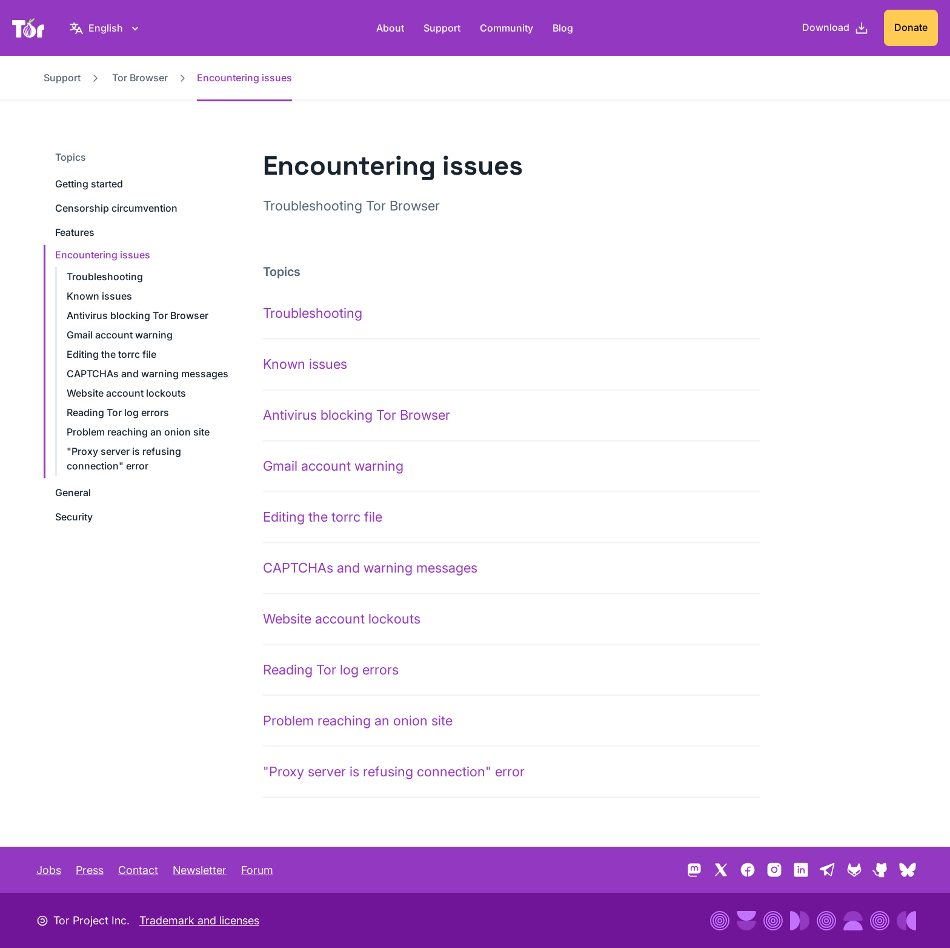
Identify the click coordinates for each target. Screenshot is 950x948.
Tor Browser (140, 78)
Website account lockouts (126, 393)
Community (506, 28)
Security (74, 517)
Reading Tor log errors (118, 412)
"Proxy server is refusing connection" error (394, 771)
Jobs (48, 870)
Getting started (89, 184)
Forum (257, 870)
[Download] (835, 28)
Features (75, 232)
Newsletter (200, 870)
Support (442, 28)
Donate (911, 27)
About (390, 28)
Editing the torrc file (111, 354)
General (73, 492)
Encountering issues (102, 255)
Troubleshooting (105, 277)
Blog (563, 28)
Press (90, 870)
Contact (138, 870)
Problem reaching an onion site (138, 432)
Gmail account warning (120, 335)
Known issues (99, 296)
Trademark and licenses (199, 920)
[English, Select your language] (106, 28)
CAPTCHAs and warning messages (147, 374)
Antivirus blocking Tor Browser (137, 315)
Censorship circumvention (116, 208)
